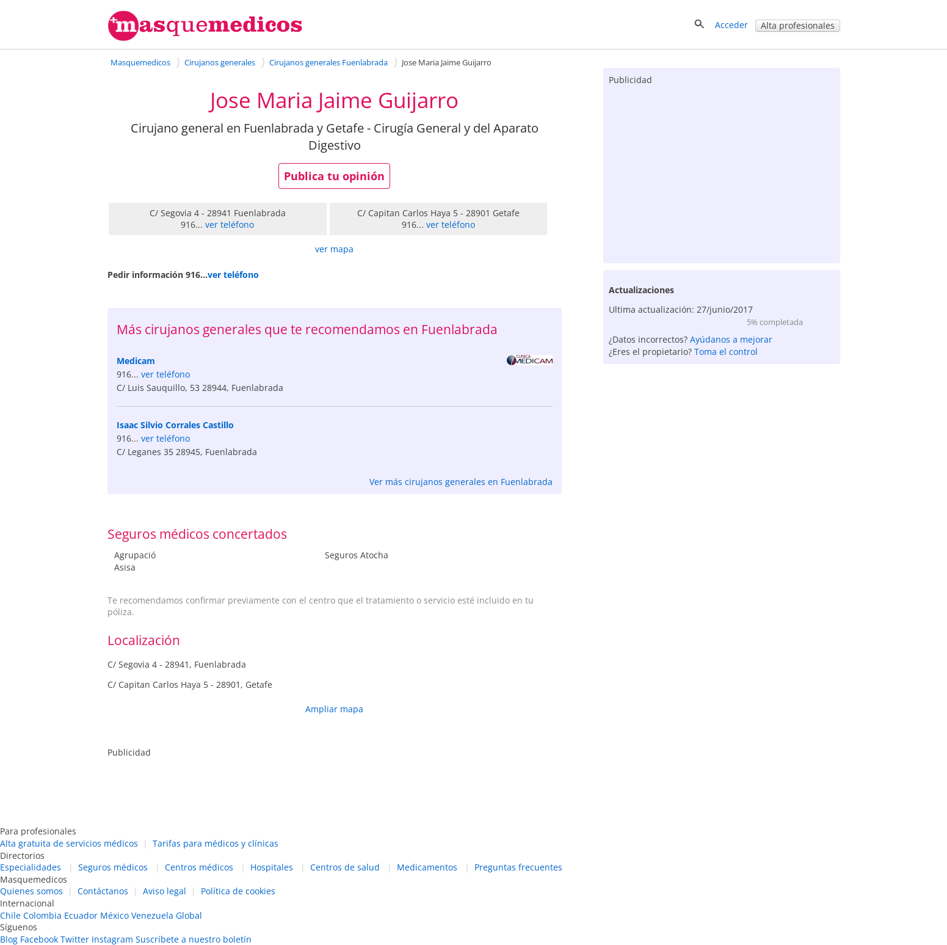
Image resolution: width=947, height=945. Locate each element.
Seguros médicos (113, 867)
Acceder (731, 25)
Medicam (136, 361)
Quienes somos (31, 891)
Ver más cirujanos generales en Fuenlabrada (461, 481)
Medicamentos (427, 867)
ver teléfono (229, 224)
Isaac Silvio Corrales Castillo (175, 425)
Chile (10, 915)
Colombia (42, 915)
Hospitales (271, 867)
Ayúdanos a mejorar (731, 339)
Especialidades (30, 867)
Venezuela (152, 915)
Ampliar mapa (334, 709)
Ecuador (81, 915)
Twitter (74, 939)
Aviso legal (164, 891)
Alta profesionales (798, 25)
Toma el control (726, 351)
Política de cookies (238, 891)
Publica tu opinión (334, 176)
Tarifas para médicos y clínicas (215, 843)
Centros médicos (199, 867)
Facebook (39, 939)
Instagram (112, 939)
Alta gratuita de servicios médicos (69, 843)
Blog (9, 939)
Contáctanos (103, 891)
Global (189, 915)
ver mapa (334, 249)
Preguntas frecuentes (518, 867)
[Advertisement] (722, 171)
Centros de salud (345, 867)
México (114, 915)
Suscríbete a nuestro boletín (194, 939)
